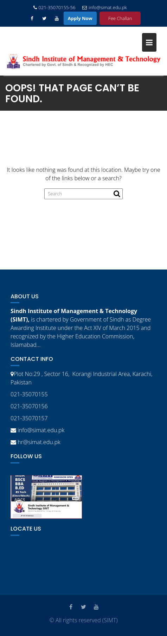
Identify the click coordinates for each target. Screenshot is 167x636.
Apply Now (80, 18)
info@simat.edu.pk (104, 7)
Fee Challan (120, 18)
